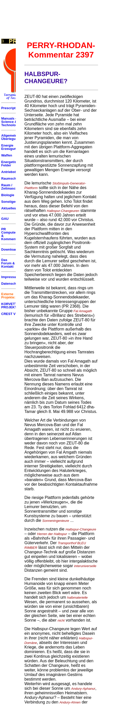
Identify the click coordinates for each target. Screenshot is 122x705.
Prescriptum (11, 108)
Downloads (10, 249)
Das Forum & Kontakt (8, 263)
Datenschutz (11, 283)
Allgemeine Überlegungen (12, 137)
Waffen (6, 155)
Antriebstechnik (13, 172)
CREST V (8, 313)
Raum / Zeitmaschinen (12, 186)
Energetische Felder (11, 163)
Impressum (10, 277)
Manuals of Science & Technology (10, 122)
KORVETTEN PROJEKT (11, 305)
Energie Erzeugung (9, 147)
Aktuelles (8, 208)
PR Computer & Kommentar (10, 234)
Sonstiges (9, 201)
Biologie (7, 195)
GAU (5, 218)
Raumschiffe (11, 178)
